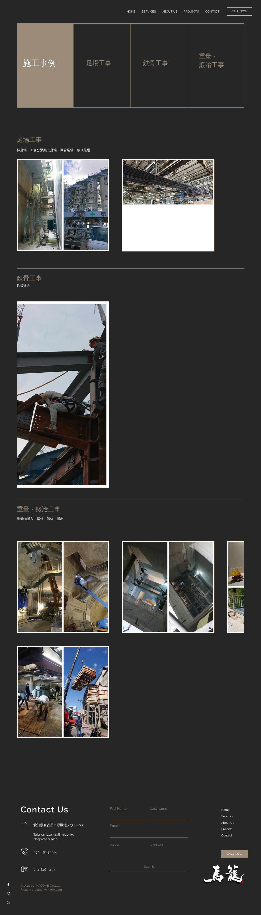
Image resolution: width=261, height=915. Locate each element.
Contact (226, 835)
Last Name (158, 808)
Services (227, 816)
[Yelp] (8, 903)
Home (225, 809)
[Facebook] (8, 884)
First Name (118, 808)
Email (114, 825)
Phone (115, 845)
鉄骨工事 (155, 63)
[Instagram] (8, 894)
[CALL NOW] (239, 11)
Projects (226, 829)
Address (156, 845)
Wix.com (56, 889)
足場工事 (98, 63)
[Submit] (149, 866)
